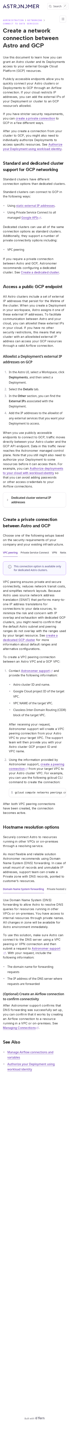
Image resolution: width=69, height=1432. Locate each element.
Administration (13, 20)
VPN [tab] (54, 552)
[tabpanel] (34, 688)
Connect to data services (21, 23)
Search (58, 6)
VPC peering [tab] (10, 552)
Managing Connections (21, 1028)
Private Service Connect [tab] (35, 552)
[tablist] (34, 552)
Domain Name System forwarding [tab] (23, 889)
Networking (34, 20)
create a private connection (35, 118)
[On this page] (62, 19)
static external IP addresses (35, 206)
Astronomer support (37, 671)
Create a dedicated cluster (40, 272)
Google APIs (31, 218)
